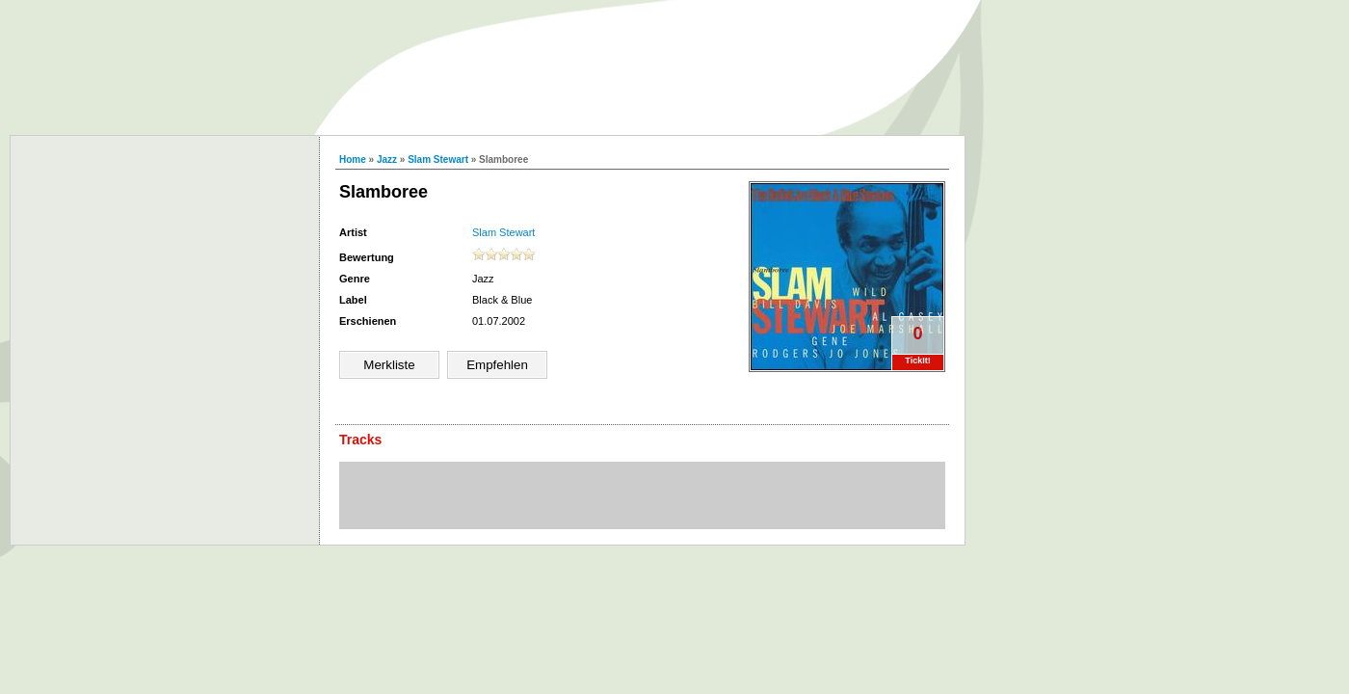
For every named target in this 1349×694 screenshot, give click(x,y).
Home (352, 159)
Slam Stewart (438, 159)
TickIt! (917, 360)
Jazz (387, 159)
